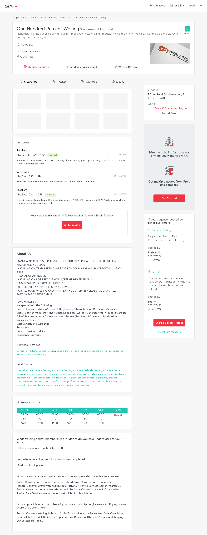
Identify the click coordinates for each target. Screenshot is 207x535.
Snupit (15, 17)
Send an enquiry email (81, 66)
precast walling (68, 377)
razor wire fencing (62, 370)
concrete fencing (41, 370)
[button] (201, 6)
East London (30, 17)
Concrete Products (27, 351)
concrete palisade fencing (87, 370)
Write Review (72, 224)
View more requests (169, 331)
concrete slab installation (112, 374)
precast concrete (68, 374)
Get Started (169, 198)
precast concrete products (92, 377)
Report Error (169, 113)
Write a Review (126, 66)
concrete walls (25, 377)
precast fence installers (110, 381)
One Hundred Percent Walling (90, 17)
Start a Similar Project (169, 322)
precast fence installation (31, 385)
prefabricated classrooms (81, 381)
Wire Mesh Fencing (36, 354)
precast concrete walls (46, 377)
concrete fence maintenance (41, 374)
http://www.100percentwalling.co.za (169, 108)
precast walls (24, 370)
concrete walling (88, 374)
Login (192, 5)
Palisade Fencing (79, 351)
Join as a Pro (177, 5)
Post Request (157, 5)
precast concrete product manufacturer (68, 385)
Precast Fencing (98, 351)
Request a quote (36, 66)
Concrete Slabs (47, 351)
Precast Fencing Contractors (56, 17)
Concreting (62, 351)
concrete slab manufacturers (50, 381)
